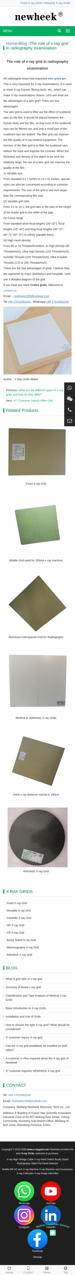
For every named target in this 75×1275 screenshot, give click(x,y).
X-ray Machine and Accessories (56, 1169)
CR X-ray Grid (15, 932)
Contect (28, 1269)
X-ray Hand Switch (44, 1159)
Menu (47, 1269)
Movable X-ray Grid (19, 910)
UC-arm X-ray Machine (26, 1169)
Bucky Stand (61, 1159)
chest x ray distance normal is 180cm (36, 794)
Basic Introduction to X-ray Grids (26, 1008)
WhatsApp (24, 1193)
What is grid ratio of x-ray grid (24, 978)
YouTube (51, 1193)
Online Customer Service (53, 1225)
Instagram (24, 1217)
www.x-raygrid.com (38, 1149)
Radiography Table (27, 1163)
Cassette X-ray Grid (19, 917)
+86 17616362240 (19, 1095)
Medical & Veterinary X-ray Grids (36, 717)
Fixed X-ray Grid (36, 483)
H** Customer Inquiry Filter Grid (33, 400)
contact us (9, 290)
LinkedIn (51, 1217)
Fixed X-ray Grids (31, 3)
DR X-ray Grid (15, 925)
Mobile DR (7, 1169)
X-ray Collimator (25, 1173)
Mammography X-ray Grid (23, 947)
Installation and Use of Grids (23, 1016)
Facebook (38, 1240)
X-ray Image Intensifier (46, 1173)
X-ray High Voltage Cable (20, 1159)
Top (65, 1269)
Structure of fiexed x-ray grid (23, 987)
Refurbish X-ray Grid (36, 871)
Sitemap (37, 1257)
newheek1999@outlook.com (29, 1101)
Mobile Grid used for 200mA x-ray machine (35, 560)
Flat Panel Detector (48, 1163)
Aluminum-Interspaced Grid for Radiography (36, 637)
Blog (23, 43)
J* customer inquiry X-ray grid (24, 1037)
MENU (7, 31)
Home (11, 43)
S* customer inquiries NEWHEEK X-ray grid (33, 1071)
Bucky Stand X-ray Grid (21, 940)
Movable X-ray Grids (57, 3)
